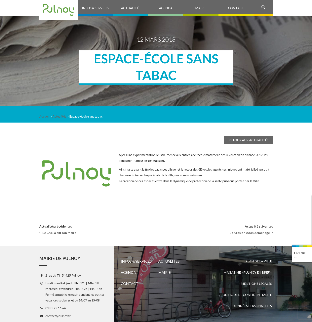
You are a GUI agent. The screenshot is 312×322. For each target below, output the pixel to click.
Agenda (128, 272)
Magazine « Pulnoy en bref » (247, 272)
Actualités (59, 116)
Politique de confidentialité (246, 294)
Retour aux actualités (248, 140)
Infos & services (136, 261)
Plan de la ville (259, 261)
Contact (129, 283)
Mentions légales (256, 283)
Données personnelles (252, 306)
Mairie (164, 272)
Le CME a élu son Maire (59, 232)
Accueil (44, 116)
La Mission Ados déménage (250, 232)
